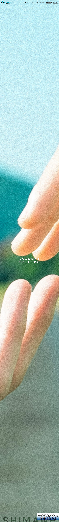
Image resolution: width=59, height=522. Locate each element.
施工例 (37, 2)
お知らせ (33, 2)
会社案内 (28, 2)
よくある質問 (41, 2)
